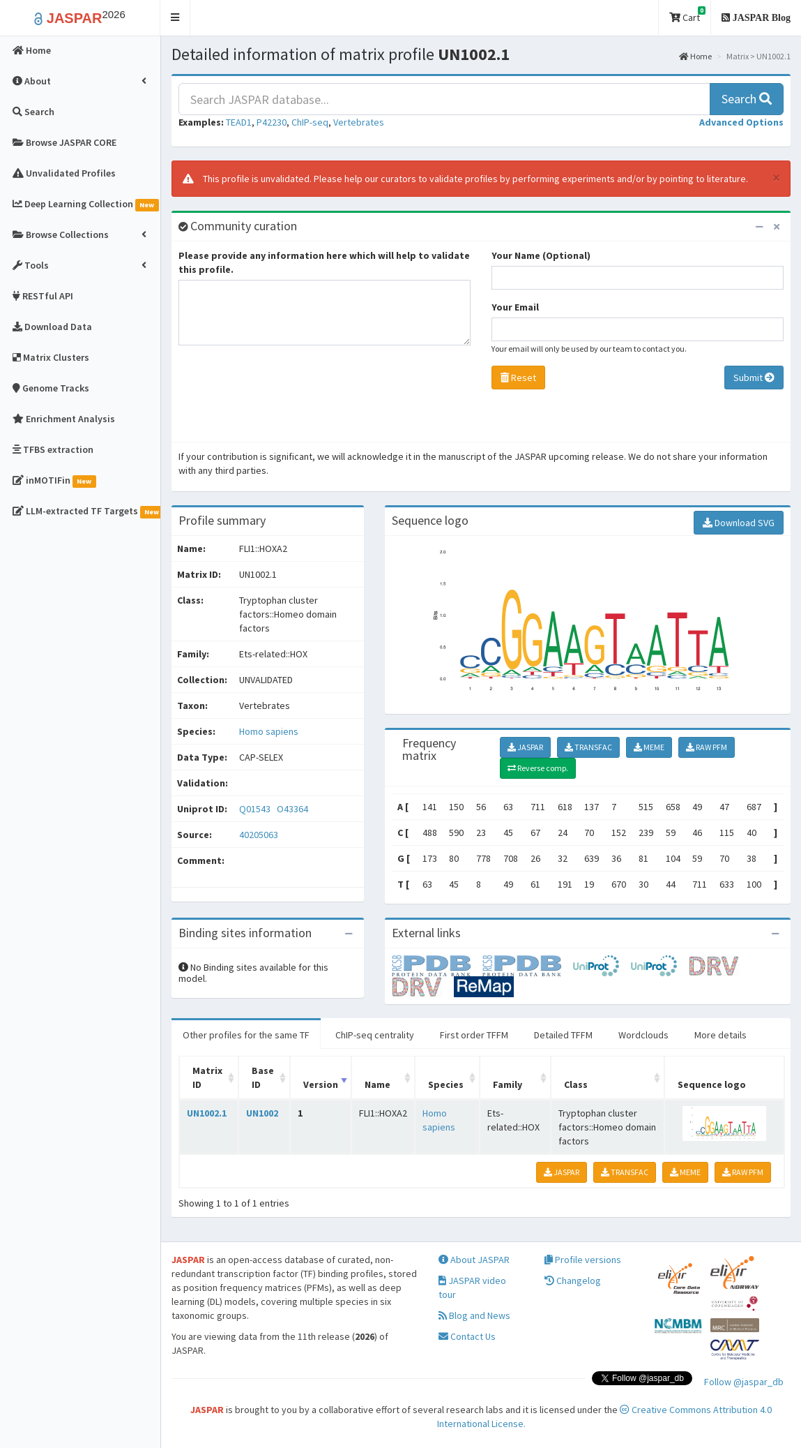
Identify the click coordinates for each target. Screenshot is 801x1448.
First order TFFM (474, 1035)
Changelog (572, 1280)
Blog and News (474, 1315)
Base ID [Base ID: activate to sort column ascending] (263, 1077)
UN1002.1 (207, 1113)
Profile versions (582, 1259)
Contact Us (467, 1336)
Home (695, 56)
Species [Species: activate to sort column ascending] (446, 1084)
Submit (754, 377)
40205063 (258, 834)
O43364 (293, 809)
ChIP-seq (309, 122)
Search (747, 99)
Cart (687, 15)
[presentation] (284, 397)
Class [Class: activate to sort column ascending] (576, 1084)
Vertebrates (358, 122)
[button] (175, 18)
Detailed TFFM (563, 1035)
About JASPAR (474, 1259)
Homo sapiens (268, 731)
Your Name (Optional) (540, 255)
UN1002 (262, 1113)
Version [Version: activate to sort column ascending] (320, 1084)
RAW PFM (706, 747)
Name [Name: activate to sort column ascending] (377, 1084)
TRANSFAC (588, 747)
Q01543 (256, 809)
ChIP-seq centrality (374, 1035)
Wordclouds (643, 1035)
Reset (518, 377)
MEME (649, 747)
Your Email (515, 307)
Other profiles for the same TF (246, 1035)
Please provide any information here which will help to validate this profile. (324, 262)
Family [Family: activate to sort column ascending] (507, 1084)
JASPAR (525, 747)
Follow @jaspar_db (744, 1381)
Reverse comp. (538, 768)
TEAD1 (239, 122)
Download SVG (739, 522)
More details (720, 1035)
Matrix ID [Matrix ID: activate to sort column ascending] (207, 1077)
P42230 (272, 122)
